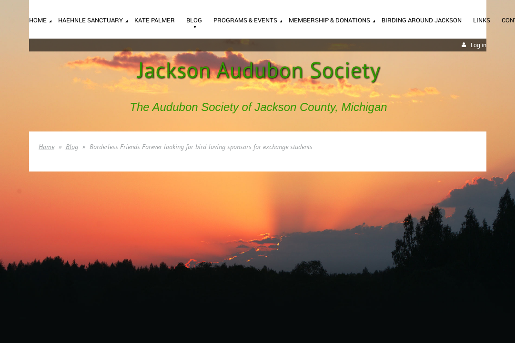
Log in (478, 45)
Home (46, 146)
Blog (72, 146)
